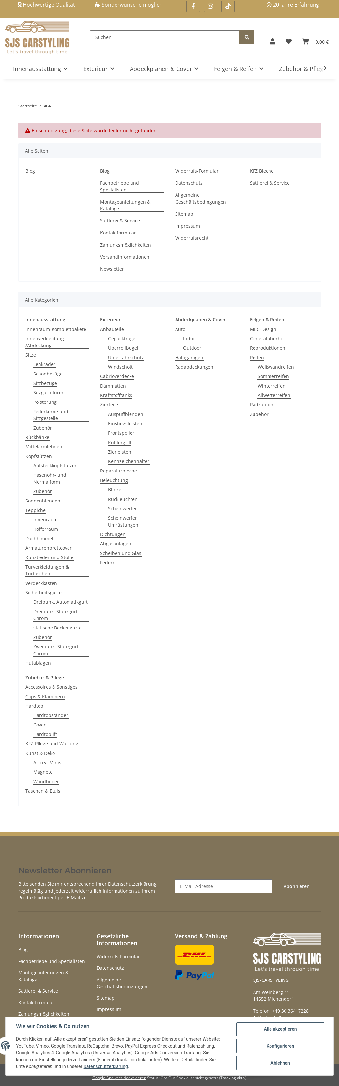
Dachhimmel (39, 538)
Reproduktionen (267, 348)
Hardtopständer (50, 715)
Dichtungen (113, 534)
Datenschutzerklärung (132, 884)
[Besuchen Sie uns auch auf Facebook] (193, 6)
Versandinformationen (124, 257)
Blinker (115, 490)
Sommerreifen (273, 376)
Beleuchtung (114, 480)
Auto (180, 329)
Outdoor (192, 348)
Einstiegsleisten (125, 423)
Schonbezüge (48, 374)
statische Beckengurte (57, 628)
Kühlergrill (119, 442)
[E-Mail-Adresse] (223, 886)
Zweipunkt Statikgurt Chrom (56, 649)
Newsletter (112, 269)
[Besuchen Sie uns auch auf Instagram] (210, 6)
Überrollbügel (123, 348)
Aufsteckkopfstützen (55, 465)
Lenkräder (44, 364)
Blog (30, 171)
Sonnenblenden (42, 501)
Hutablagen (38, 663)
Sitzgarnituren (49, 392)
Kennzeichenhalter (128, 461)
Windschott (120, 367)
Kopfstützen (38, 456)
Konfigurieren (280, 1046)
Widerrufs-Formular (197, 171)
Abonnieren (297, 886)
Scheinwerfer (122, 508)
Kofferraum (45, 529)
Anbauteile (112, 329)
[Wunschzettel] (289, 41)
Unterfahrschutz (126, 357)
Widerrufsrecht (191, 238)
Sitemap (184, 214)
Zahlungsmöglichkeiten (125, 245)
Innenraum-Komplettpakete (55, 329)
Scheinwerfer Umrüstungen (123, 521)
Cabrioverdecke (117, 376)
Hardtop (34, 706)
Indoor (190, 338)
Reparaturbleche (118, 471)
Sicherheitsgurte (43, 592)
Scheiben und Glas (120, 553)
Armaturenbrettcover (48, 548)
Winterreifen (271, 386)
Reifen (257, 357)
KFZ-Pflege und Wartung (51, 743)
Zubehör (42, 428)
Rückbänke (37, 437)
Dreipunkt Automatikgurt (60, 602)
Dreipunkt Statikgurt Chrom (55, 614)
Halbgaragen (189, 357)
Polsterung (45, 402)
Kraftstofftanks (116, 395)
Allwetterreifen (274, 395)
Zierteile (109, 405)
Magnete (43, 772)
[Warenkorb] (315, 41)
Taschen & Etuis (42, 791)
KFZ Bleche (262, 171)
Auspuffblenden (125, 414)
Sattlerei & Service (120, 221)
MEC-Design (263, 329)
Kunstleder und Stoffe (49, 557)
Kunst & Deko (40, 753)
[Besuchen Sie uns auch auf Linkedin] (228, 6)
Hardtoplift (45, 734)
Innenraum (45, 519)
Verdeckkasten (41, 583)
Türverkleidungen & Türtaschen (47, 570)
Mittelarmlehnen (43, 447)
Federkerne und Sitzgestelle (50, 414)
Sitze (30, 355)
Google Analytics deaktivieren (119, 1077)
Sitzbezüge (45, 383)
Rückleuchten (123, 499)
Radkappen (262, 405)
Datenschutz (189, 183)
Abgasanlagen (115, 544)
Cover (39, 725)
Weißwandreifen (276, 367)
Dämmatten (113, 386)
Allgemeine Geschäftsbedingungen (200, 198)
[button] (273, 41)
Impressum (187, 226)
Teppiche (35, 510)
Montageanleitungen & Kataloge (125, 205)
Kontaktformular (118, 233)
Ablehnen (280, 1062)
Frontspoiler (121, 433)
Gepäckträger (122, 338)
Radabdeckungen (194, 367)
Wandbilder (46, 781)
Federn (108, 562)
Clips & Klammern (45, 696)
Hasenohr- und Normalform (49, 478)
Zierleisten (119, 452)
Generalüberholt (268, 338)
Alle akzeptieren (280, 1029)
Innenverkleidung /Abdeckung (44, 341)
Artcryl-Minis (47, 762)
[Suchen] (165, 37)
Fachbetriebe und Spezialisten (119, 186)
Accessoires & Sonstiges (51, 687)
